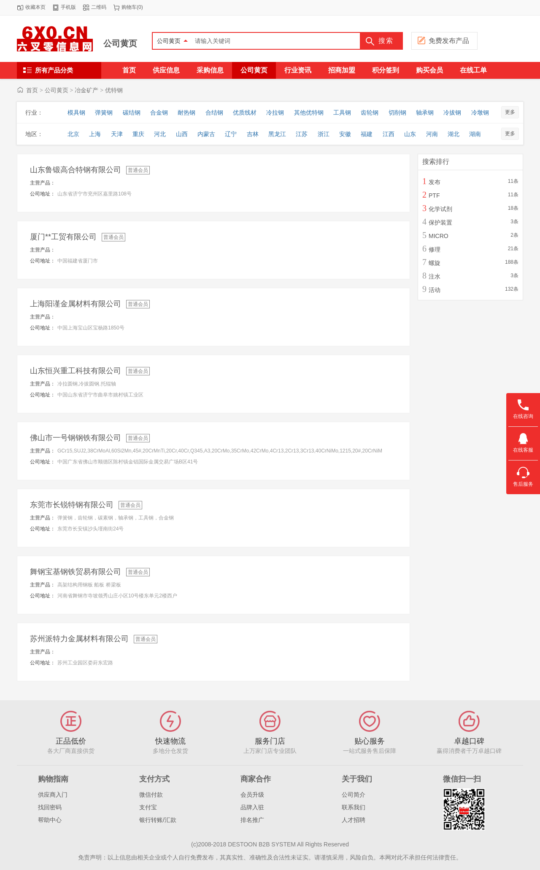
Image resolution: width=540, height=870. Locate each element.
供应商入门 (53, 794)
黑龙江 (277, 134)
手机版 (68, 7)
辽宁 (231, 134)
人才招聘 (353, 819)
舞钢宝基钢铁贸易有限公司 (75, 572)
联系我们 (353, 807)
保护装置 (440, 222)
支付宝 (148, 807)
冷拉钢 (275, 112)
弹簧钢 (104, 112)
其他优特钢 (309, 112)
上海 (95, 134)
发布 (434, 182)
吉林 (253, 134)
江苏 (302, 134)
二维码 (98, 7)
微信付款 (151, 794)
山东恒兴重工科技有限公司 (75, 371)
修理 (434, 249)
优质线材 (244, 112)
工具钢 (342, 112)
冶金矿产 (86, 90)
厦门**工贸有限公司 (63, 237)
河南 (432, 134)
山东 (410, 134)
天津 (117, 134)
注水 (434, 276)
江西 (388, 134)
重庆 (138, 134)
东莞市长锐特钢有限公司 (71, 505)
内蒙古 (206, 134)
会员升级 (252, 794)
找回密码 (50, 807)
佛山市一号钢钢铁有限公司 (75, 438)
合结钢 (214, 112)
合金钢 (159, 112)
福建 (367, 134)
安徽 (345, 134)
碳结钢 (131, 112)
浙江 (323, 134)
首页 (32, 90)
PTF (434, 195)
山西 (182, 134)
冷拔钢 (452, 112)
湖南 (475, 134)
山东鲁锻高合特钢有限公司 (75, 170)
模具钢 (76, 112)
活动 (434, 289)
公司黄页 (120, 43)
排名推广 (252, 819)
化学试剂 (440, 209)
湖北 (453, 134)
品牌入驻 (252, 807)
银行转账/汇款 (157, 819)
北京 (73, 134)
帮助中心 (50, 819)
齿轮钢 (369, 112)
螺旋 (434, 263)
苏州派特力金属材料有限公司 (79, 638)
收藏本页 (35, 7)
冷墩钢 (480, 112)
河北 (160, 134)
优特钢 (114, 90)
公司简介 (353, 794)
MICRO (438, 236)
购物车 (129, 7)
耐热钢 (186, 112)
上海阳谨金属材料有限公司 (75, 304)
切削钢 (397, 112)
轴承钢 (425, 112)
